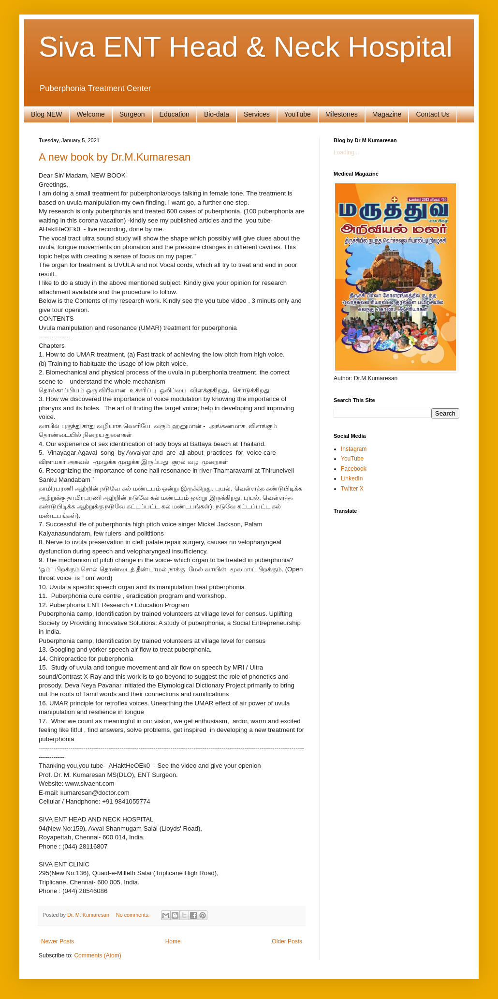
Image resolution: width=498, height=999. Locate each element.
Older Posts (287, 941)
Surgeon (132, 114)
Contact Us (432, 114)
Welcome (91, 114)
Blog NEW (46, 114)
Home (173, 941)
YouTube (297, 114)
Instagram (353, 449)
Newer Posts (57, 941)
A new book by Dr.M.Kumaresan (114, 157)
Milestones (341, 114)
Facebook (353, 468)
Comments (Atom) (97, 955)
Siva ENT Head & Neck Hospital (246, 46)
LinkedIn (352, 478)
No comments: (133, 915)
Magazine (387, 114)
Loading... (346, 152)
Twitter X (352, 488)
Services (257, 114)
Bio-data (216, 114)
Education (175, 114)
